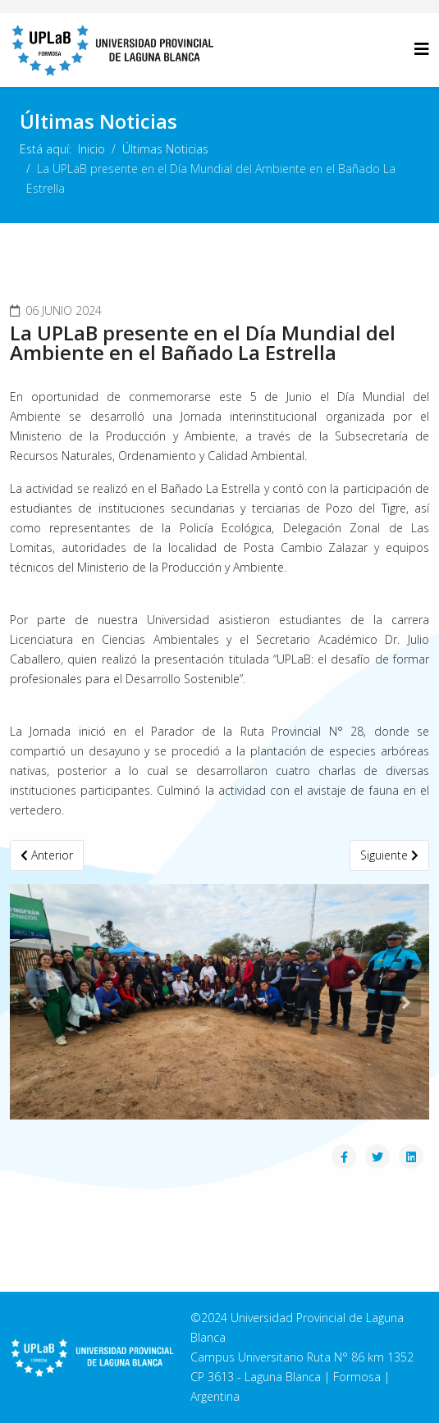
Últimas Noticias (165, 149)
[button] (33, 1002)
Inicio (91, 149)
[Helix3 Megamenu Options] (421, 48)
